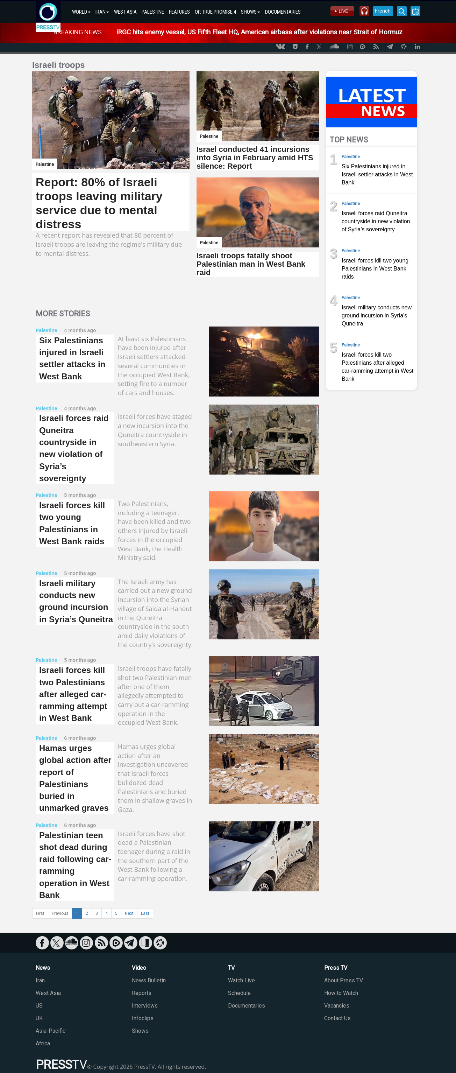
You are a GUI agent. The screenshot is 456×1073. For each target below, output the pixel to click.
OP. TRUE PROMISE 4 (215, 12)
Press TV (335, 968)
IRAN (102, 12)
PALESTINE (153, 12)
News (43, 968)
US (39, 1005)
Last (145, 913)
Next (129, 913)
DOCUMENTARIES (283, 12)
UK (39, 1018)
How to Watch (341, 993)
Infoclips (143, 1018)
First (40, 913)
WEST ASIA (125, 12)
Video (139, 968)
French (383, 11)
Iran (40, 980)
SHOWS (250, 12)
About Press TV (343, 980)
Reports (141, 993)
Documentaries (246, 1005)
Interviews (145, 1005)
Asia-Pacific (50, 1031)
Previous (60, 913)
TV (231, 968)
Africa (43, 1043)
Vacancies (336, 1005)
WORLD (81, 12)
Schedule (239, 993)
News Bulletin (149, 980)
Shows (140, 1031)
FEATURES (179, 12)
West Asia (48, 993)
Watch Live (241, 980)
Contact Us (337, 1018)
